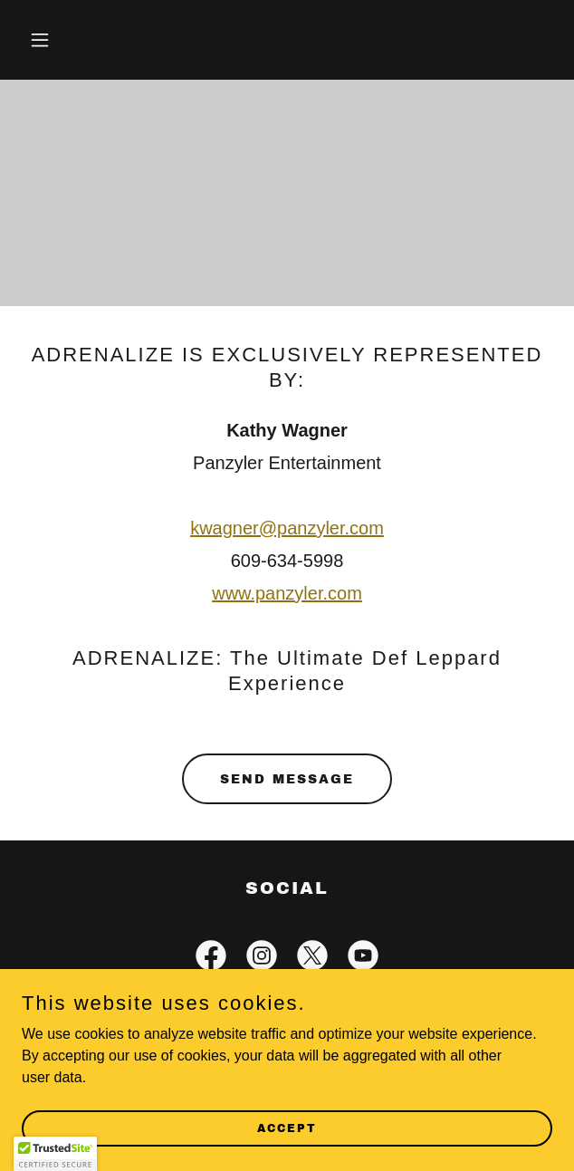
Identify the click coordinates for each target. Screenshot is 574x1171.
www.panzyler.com (287, 593)
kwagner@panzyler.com (287, 528)
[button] (61, 40)
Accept (287, 1127)
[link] (211, 959)
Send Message (287, 779)
